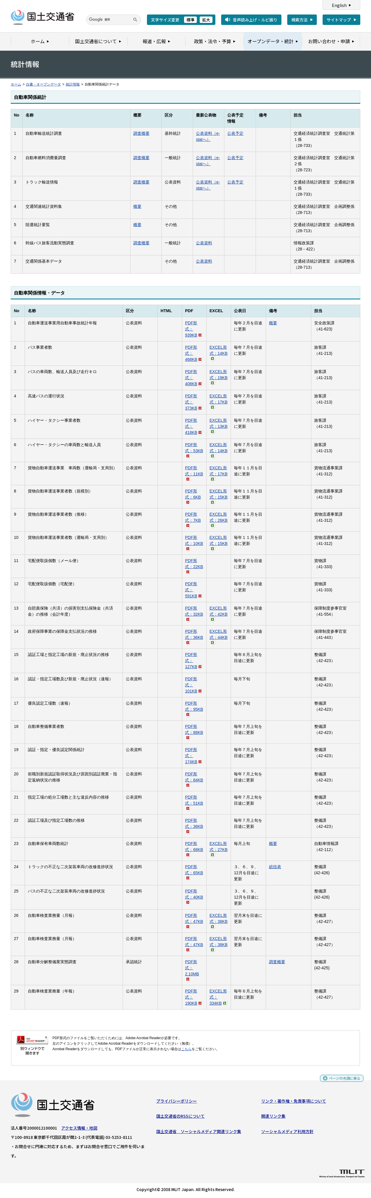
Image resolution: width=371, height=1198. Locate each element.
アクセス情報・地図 (79, 1129)
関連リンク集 (273, 1117)
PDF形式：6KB (193, 497)
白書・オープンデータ (43, 84)
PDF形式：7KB (193, 520)
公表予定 (235, 133)
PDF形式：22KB (194, 566)
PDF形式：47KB (194, 921)
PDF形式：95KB (194, 709)
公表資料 (204, 243)
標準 (190, 20)
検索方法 (299, 20)
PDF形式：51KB (194, 803)
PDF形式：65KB (194, 872)
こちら (186, 1049)
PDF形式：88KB (194, 732)
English (339, 5)
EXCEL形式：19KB (219, 377)
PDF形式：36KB (194, 637)
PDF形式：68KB (194, 849)
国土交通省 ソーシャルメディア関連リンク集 (198, 1132)
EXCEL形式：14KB (219, 353)
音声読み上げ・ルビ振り (255, 20)
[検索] (113, 19)
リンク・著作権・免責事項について (293, 1102)
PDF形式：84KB (194, 780)
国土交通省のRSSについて (180, 1117)
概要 (137, 206)
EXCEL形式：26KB (219, 520)
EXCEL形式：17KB (219, 402)
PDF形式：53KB (194, 450)
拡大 (206, 20)
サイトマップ (339, 20)
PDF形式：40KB (194, 897)
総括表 (275, 866)
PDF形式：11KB (194, 473)
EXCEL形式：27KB (219, 849)
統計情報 (73, 84)
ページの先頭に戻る (342, 1081)
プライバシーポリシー (176, 1102)
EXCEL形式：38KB (219, 921)
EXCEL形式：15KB (219, 497)
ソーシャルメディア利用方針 (287, 1132)
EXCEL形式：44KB (219, 637)
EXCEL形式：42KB (219, 614)
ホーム (16, 84)
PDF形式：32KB (194, 614)
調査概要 (141, 133)
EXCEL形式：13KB (219, 426)
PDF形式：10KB (194, 543)
